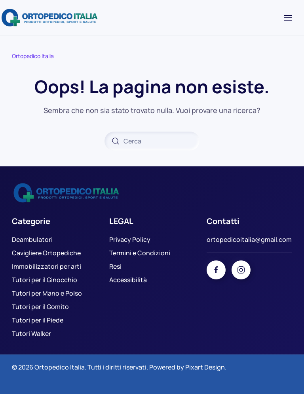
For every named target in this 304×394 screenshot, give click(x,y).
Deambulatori (32, 239)
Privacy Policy (129, 239)
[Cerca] (152, 141)
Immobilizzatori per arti (46, 266)
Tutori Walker (31, 333)
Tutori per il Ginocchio (44, 279)
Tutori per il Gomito (40, 306)
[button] (288, 18)
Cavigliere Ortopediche (46, 253)
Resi (115, 266)
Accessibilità (128, 279)
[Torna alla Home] (50, 18)
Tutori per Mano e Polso (47, 293)
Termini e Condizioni (139, 253)
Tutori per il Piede (37, 320)
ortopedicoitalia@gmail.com (249, 239)
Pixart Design (205, 367)
